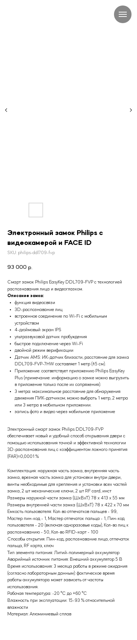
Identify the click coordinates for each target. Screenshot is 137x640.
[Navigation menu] (123, 14)
